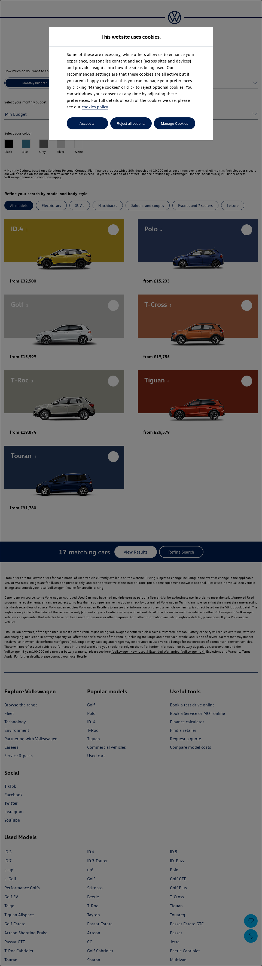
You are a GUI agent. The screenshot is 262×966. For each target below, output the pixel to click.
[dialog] (131, 483)
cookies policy (95, 106)
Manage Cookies (174, 123)
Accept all (87, 123)
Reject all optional (131, 123)
